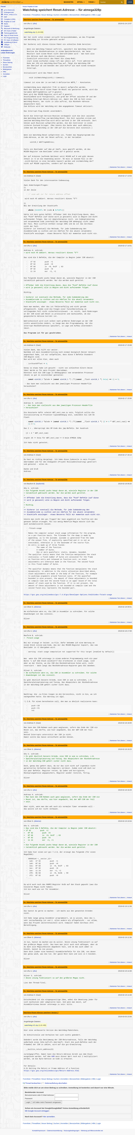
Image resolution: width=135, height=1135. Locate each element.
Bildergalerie (7, 69)
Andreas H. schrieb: (33, 250)
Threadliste (6, 60)
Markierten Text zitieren (117, 167)
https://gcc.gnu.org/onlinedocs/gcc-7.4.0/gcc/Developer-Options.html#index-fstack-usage (68, 595)
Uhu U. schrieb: (31, 488)
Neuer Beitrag (7, 62)
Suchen (5, 65)
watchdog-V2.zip (31, 1025)
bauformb (40, 484)
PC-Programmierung (9, 38)
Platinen (5, 26)
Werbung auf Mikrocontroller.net (92, 1130)
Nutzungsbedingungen (71, 1130)
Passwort (28, 1098)
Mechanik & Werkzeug (10, 28)
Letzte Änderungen (8, 53)
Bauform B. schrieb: (33, 635)
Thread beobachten (32, 1083)
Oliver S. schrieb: (33, 670)
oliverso (37, 607)
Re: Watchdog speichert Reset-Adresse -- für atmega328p (45, 172)
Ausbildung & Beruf (9, 42)
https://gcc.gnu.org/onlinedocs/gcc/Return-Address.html (51, 1071)
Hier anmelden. (49, 1117)
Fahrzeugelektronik (9, 33)
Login (130, 2)
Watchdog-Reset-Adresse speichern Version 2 (40, 1013)
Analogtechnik (7, 12)
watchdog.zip (30, 32)
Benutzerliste (7, 67)
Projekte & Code (8, 21)
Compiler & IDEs (8, 19)
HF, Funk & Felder (8, 31)
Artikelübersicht (7, 50)
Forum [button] (91, 2)
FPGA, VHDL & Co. (9, 14)
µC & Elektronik (8, 10)
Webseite (5, 47)
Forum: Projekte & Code (30, 6)
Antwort (129, 167)
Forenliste (6, 58)
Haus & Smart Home (9, 35)
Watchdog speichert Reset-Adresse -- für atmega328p (43, 19)
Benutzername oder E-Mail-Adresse (39, 1095)
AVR (53, 1056)
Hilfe (4, 72)
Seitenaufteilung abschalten (54, 1083)
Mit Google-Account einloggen (37, 1111)
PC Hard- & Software (9, 40)
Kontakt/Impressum (38, 1130)
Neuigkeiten (68, 2)
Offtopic (5, 45)
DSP (4, 17)
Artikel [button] (81, 2)
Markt (4, 24)
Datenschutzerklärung (54, 1130)
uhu (34, 23)
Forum (3, 6)
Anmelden (6, 74)
